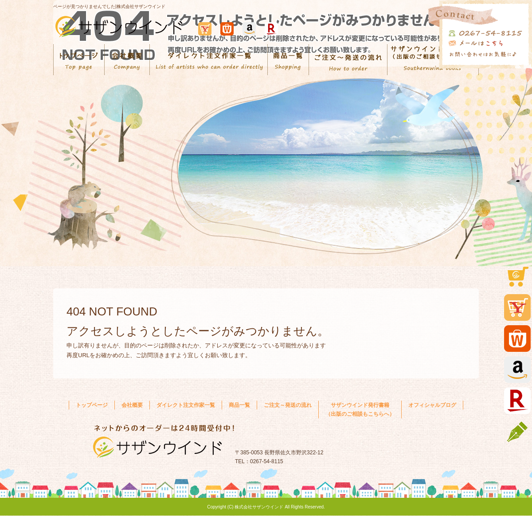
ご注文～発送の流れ (348, 60)
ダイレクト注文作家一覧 (209, 60)
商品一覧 (288, 60)
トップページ (79, 60)
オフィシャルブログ (432, 405)
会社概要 (127, 60)
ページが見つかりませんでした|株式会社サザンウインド (109, 6)
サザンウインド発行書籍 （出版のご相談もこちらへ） (360, 409)
